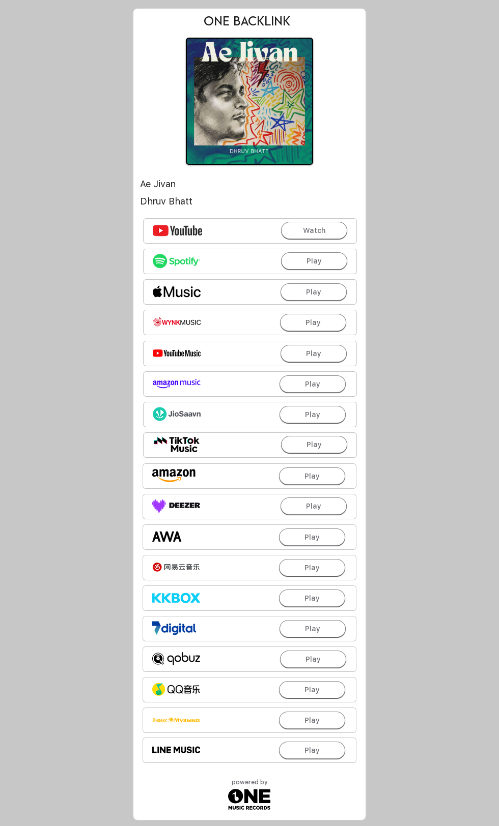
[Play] (314, 261)
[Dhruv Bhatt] (249, 201)
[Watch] (314, 230)
